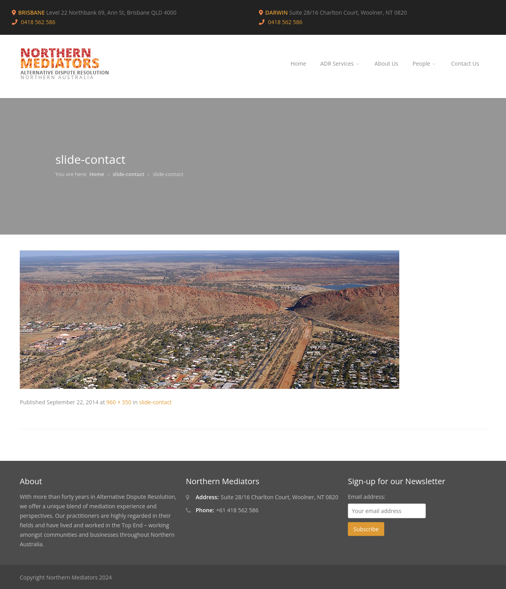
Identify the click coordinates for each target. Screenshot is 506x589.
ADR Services (340, 63)
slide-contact (128, 174)
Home (298, 63)
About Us (386, 63)
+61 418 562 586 (237, 510)
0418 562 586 (285, 22)
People (425, 63)
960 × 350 (118, 402)
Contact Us (465, 63)
